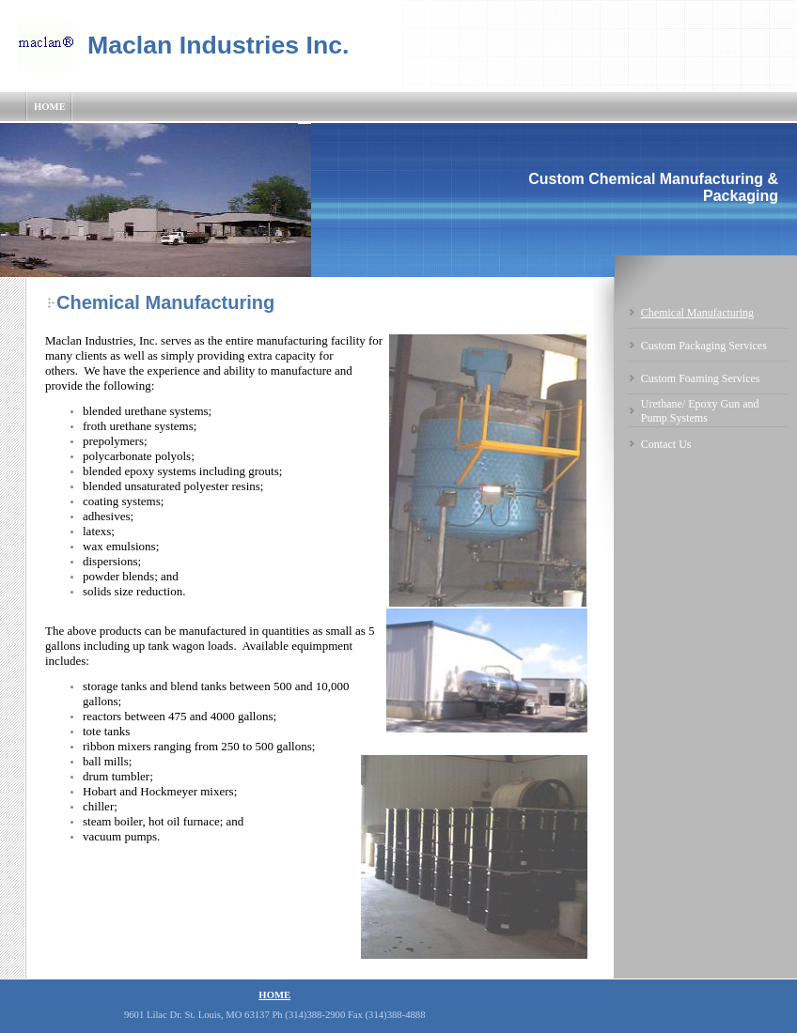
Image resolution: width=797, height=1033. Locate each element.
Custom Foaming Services (700, 378)
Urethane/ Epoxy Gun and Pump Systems (700, 410)
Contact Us (666, 444)
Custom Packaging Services (704, 345)
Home (50, 106)
